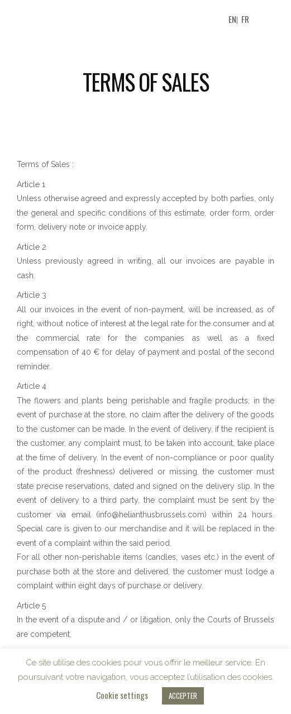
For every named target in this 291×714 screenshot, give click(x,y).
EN (232, 19)
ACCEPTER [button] (183, 695)
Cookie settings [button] (122, 695)
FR (245, 19)
